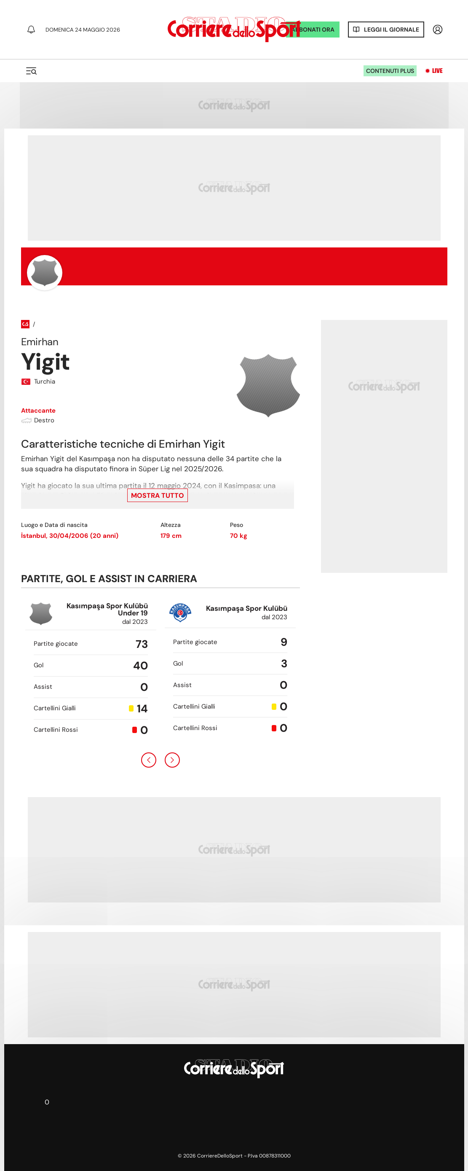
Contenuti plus (390, 71)
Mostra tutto (157, 495)
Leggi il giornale (391, 29)
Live (437, 70)
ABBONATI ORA (312, 29)
